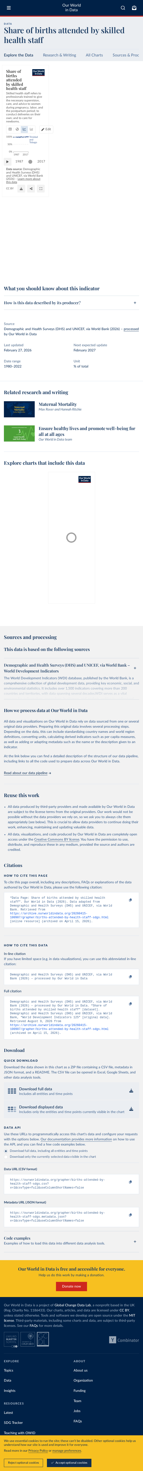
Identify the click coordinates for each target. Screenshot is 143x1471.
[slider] (33, 259)
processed (131, 329)
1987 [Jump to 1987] (22, 258)
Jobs (77, 1423)
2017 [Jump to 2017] (131, 258)
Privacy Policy (38, 1451)
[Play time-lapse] (10, 259)
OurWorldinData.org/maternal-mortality (29, 273)
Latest (8, 1424)
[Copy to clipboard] (125, 900)
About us (81, 1382)
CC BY (59, 273)
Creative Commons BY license (56, 839)
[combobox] (123, 7)
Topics (8, 1382)
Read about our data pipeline (27, 773)
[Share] (123, 271)
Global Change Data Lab (73, 1317)
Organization (83, 1392)
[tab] (16, 92)
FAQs (34, 1337)
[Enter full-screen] (133, 271)
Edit (132, 92)
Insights (9, 1402)
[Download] (113, 271)
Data (7, 1392)
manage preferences (66, 1451)
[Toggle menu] (9, 8)
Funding (80, 1402)
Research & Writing (59, 55)
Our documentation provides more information (76, 1148)
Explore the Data (18, 55)
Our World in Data (71, 7)
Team (77, 1413)
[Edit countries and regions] (130, 92)
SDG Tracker (13, 1434)
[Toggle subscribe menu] (134, 8)
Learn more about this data (42, 269)
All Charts (94, 55)
